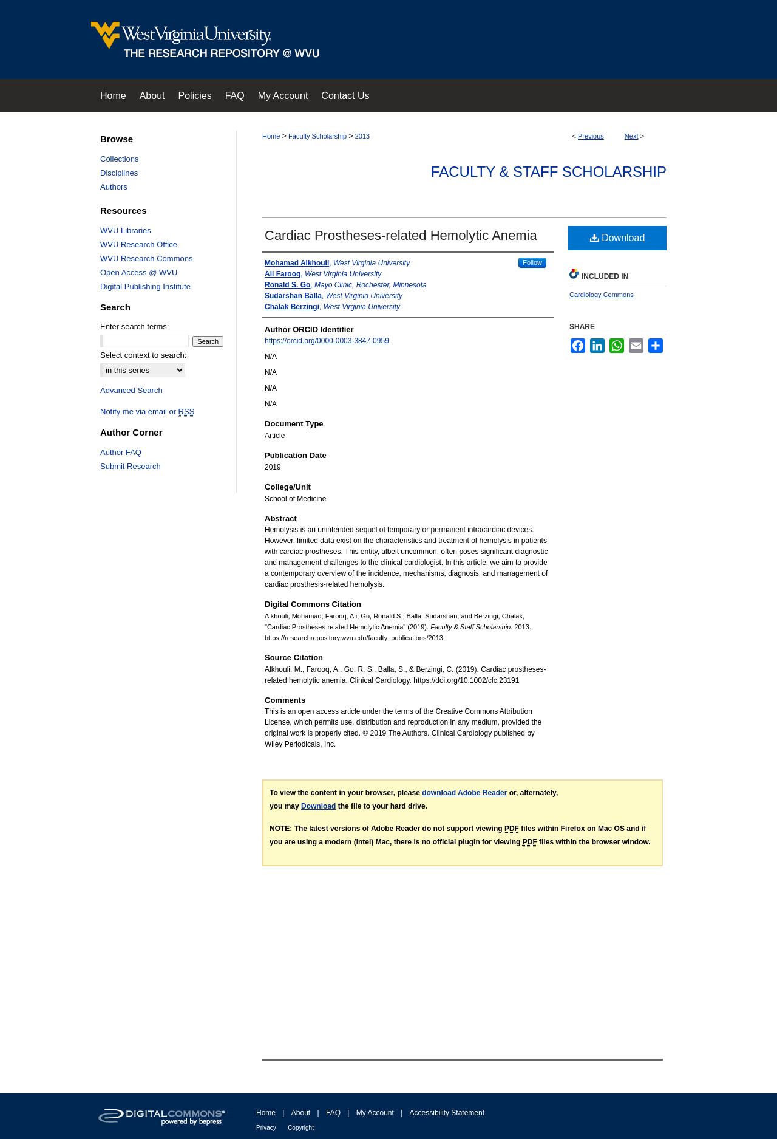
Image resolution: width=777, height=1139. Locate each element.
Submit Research (130, 466)
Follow (532, 262)
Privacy (266, 1127)
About (300, 1113)
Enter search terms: (134, 326)
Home (271, 136)
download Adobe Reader (464, 792)
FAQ (333, 1113)
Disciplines (119, 172)
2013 (362, 136)
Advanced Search (131, 390)
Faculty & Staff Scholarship (549, 171)
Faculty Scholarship (317, 136)
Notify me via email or (147, 411)
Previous (591, 136)
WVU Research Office (138, 244)
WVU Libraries (125, 230)
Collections (119, 158)
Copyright (301, 1127)
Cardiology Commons (601, 294)
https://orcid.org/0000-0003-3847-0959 (327, 341)
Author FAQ (120, 452)
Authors (113, 186)
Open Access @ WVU (138, 272)
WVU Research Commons (146, 258)
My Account (375, 1113)
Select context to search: (143, 355)
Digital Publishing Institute (145, 286)
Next (632, 136)
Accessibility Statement (447, 1113)
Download (617, 238)
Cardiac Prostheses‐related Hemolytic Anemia (401, 235)
